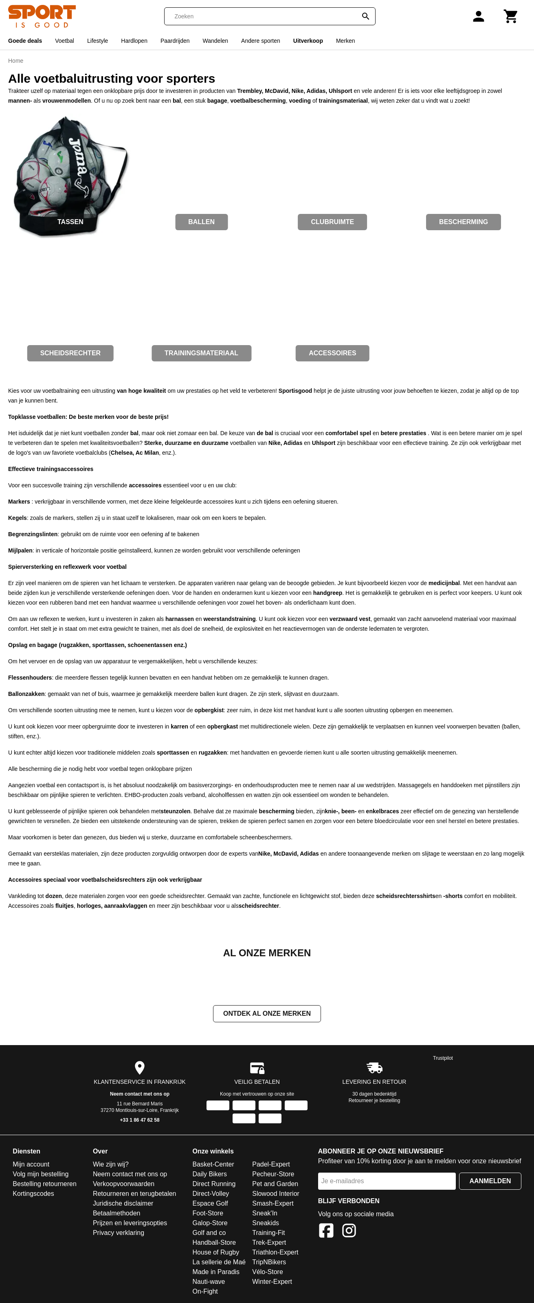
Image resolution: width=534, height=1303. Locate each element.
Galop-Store (209, 1223)
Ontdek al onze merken (267, 1014)
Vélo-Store (267, 1272)
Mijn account (31, 1165)
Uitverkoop (308, 40)
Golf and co (209, 1233)
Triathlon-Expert (275, 1253)
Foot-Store (207, 1214)
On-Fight (205, 1292)
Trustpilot (443, 1059)
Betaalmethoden (117, 1214)
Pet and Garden (275, 1184)
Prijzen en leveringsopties (130, 1223)
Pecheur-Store (273, 1174)
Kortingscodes (33, 1194)
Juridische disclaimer (123, 1204)
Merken (345, 40)
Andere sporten (260, 40)
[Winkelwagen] (511, 16)
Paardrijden (175, 40)
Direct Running (213, 1184)
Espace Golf (210, 1204)
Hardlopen (134, 40)
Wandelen (216, 40)
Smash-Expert (272, 1204)
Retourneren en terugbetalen (134, 1194)
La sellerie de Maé (219, 1262)
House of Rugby (215, 1253)
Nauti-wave (208, 1282)
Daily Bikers (209, 1174)
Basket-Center (213, 1165)
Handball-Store (214, 1243)
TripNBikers (269, 1262)
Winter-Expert (272, 1282)
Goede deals (25, 40)
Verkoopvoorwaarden (123, 1184)
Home (15, 60)
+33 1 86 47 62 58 (140, 1121)
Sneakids (265, 1223)
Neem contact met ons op (139, 1095)
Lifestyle (97, 40)
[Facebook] (326, 1232)
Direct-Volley (210, 1194)
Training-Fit (268, 1233)
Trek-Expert (269, 1243)
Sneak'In (264, 1214)
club (230, 485)
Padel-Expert (271, 1165)
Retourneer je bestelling (374, 1101)
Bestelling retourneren (45, 1184)
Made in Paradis (216, 1272)
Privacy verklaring (118, 1233)
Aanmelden (490, 1181)
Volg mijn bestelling (40, 1174)
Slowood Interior (275, 1194)
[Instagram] (349, 1232)
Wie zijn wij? (111, 1165)
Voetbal (64, 40)
